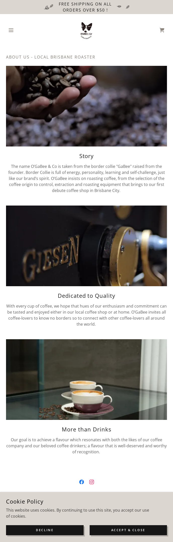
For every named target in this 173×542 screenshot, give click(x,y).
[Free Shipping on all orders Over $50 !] (86, 7)
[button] (18, 30)
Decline (44, 530)
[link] (87, 30)
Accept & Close (128, 530)
